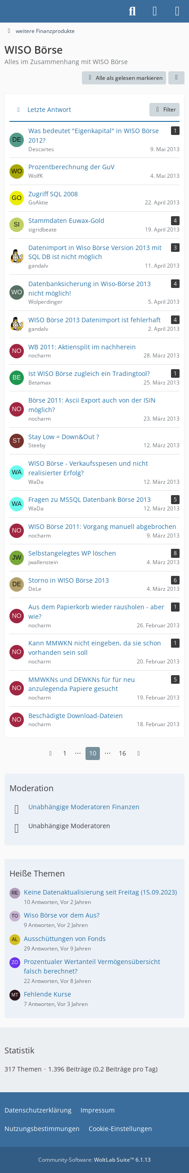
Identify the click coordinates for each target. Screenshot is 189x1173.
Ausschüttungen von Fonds (65, 938)
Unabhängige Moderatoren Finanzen (84, 806)
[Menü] (177, 11)
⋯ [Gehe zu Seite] (78, 753)
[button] (176, 78)
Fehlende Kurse (47, 994)
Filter (164, 109)
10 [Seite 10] (92, 753)
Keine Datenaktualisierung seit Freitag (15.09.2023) (100, 892)
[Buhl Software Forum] (4, 11)
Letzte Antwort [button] (49, 109)
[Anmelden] (155, 11)
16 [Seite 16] (122, 753)
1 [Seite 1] (65, 753)
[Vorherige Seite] (50, 753)
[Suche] (132, 11)
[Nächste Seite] (138, 753)
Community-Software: (94, 1160)
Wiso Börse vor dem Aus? (61, 915)
